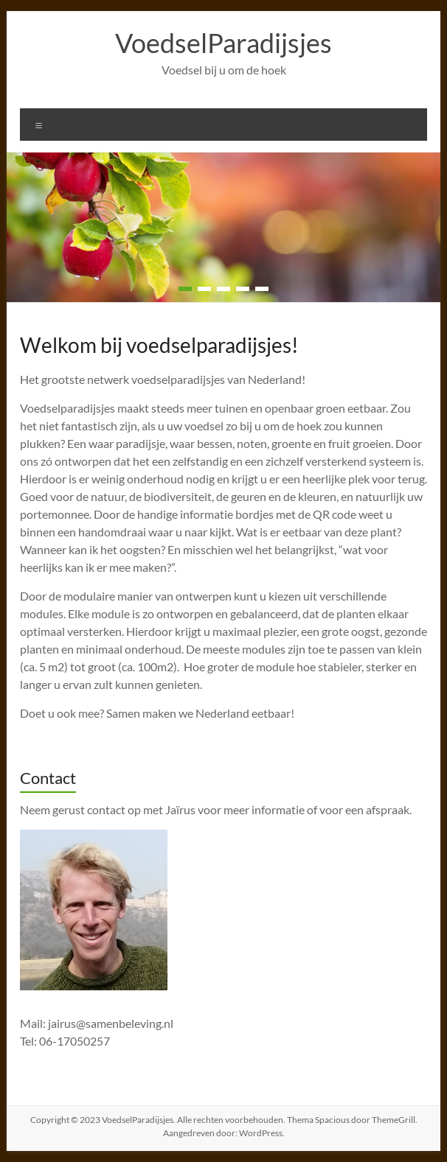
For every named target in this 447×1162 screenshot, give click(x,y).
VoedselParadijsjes (223, 43)
